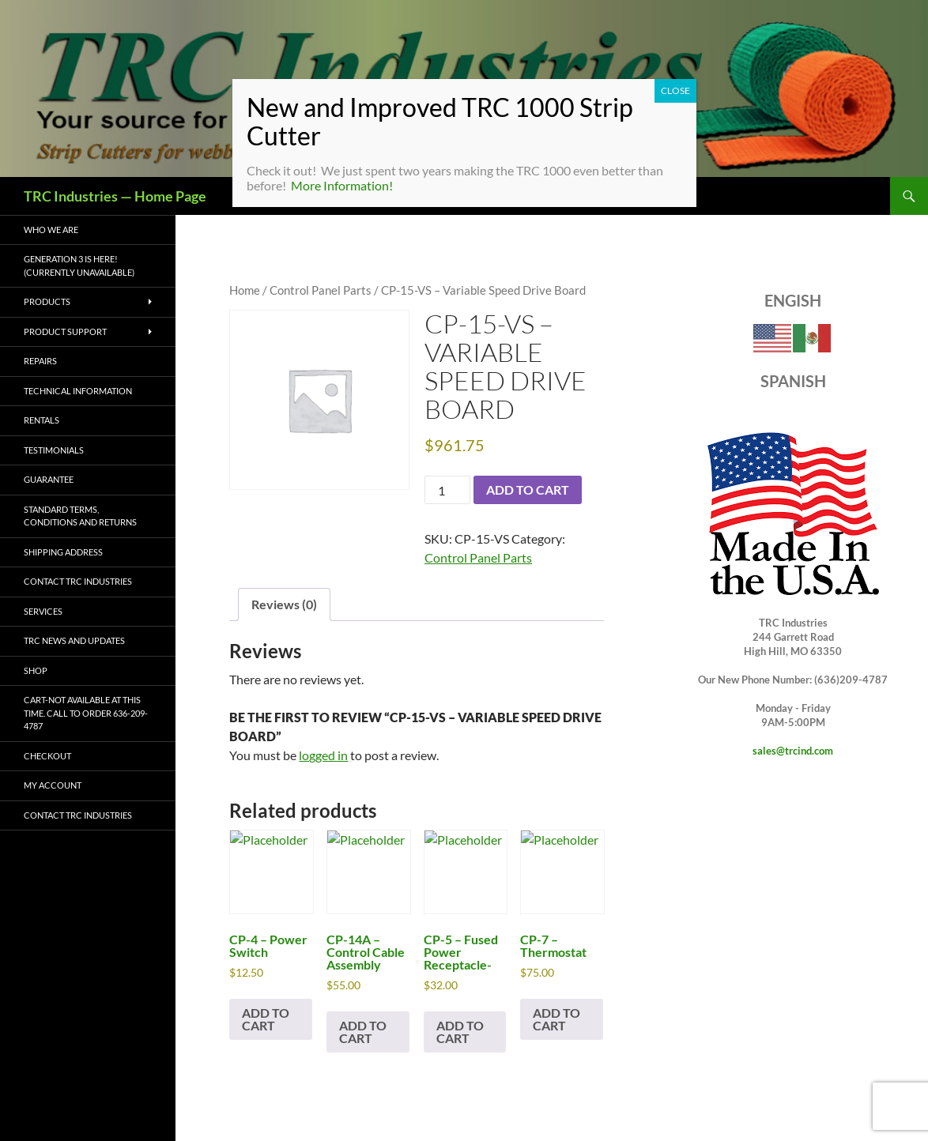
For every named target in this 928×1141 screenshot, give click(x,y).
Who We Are (51, 229)
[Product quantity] (447, 490)
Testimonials (54, 450)
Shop (35, 670)
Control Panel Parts (321, 290)
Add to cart (527, 489)
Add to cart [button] (265, 1019)
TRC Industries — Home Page (115, 196)
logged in (323, 755)
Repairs (40, 361)
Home (244, 290)
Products (47, 301)
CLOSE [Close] (675, 90)
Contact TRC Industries (78, 581)
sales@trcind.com (793, 750)
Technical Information (78, 391)
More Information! (342, 185)
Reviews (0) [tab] (284, 604)
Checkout (47, 756)
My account (52, 785)
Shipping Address (63, 552)
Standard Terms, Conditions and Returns (80, 516)
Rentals (41, 420)
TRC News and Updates (74, 640)
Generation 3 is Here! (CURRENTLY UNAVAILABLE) (79, 265)
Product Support (65, 331)
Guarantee (49, 479)
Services (43, 611)
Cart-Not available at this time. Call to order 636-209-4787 (86, 713)
